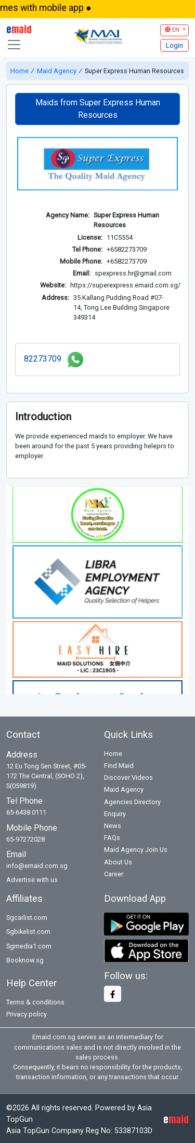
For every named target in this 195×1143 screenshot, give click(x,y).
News (112, 824)
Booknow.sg (25, 958)
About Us (118, 860)
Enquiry (115, 812)
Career (113, 872)
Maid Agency (56, 71)
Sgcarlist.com (26, 916)
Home (20, 71)
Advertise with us (32, 878)
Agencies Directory (132, 800)
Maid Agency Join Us (135, 848)
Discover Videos (128, 776)
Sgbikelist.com (28, 930)
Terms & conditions (35, 1000)
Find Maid (119, 764)
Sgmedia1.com (28, 944)
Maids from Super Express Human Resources (97, 109)
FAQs (112, 836)
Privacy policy (26, 1012)
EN (173, 29)
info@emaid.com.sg (37, 864)
